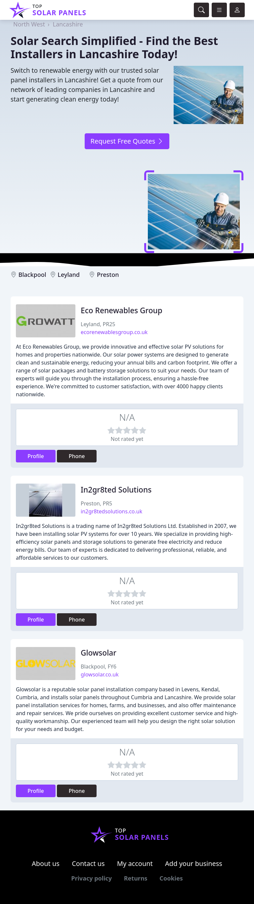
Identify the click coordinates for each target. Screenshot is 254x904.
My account (135, 863)
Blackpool (32, 275)
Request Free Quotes (126, 141)
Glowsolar (98, 653)
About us (46, 863)
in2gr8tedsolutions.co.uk (111, 511)
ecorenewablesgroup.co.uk (114, 332)
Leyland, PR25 (98, 324)
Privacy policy (91, 878)
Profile (35, 456)
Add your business (193, 863)
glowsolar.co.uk (100, 674)
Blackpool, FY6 (98, 666)
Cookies (171, 878)
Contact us (88, 863)
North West (29, 24)
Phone (77, 456)
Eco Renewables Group (121, 310)
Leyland (69, 275)
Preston (108, 275)
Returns (136, 878)
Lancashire (68, 24)
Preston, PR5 (96, 503)
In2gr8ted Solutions (116, 490)
